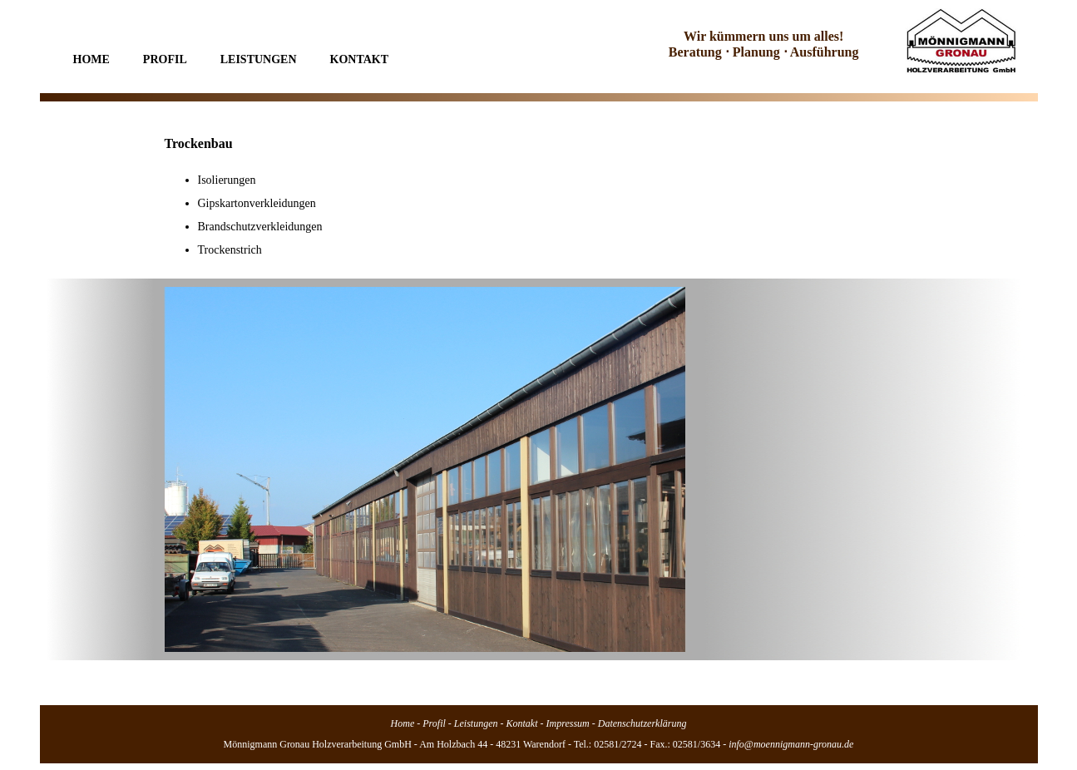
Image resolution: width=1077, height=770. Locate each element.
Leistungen (258, 59)
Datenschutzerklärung (642, 723)
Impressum (568, 723)
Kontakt (359, 59)
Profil (165, 59)
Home (91, 59)
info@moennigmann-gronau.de (791, 744)
